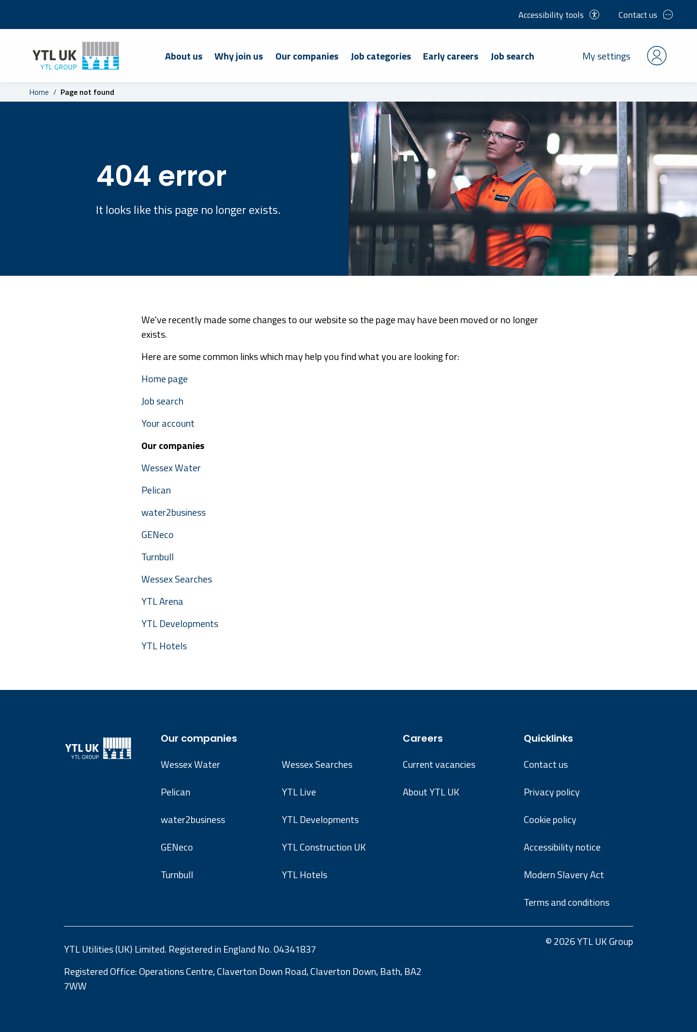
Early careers (450, 55)
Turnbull (157, 556)
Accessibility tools (558, 14)
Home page (164, 378)
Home (39, 92)
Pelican (156, 489)
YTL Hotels (164, 645)
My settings (624, 55)
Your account (168, 423)
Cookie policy (550, 819)
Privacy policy (552, 791)
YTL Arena (162, 601)
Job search (512, 55)
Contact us (646, 14)
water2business (173, 512)
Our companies (306, 55)
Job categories (381, 55)
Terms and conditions (566, 902)
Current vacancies (439, 764)
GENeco (157, 534)
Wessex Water (171, 467)
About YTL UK (431, 791)
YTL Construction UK (324, 846)
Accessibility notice (562, 846)
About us (183, 55)
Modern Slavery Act (564, 874)
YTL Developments (179, 623)
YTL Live (299, 791)
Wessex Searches (176, 578)
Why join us (238, 55)
